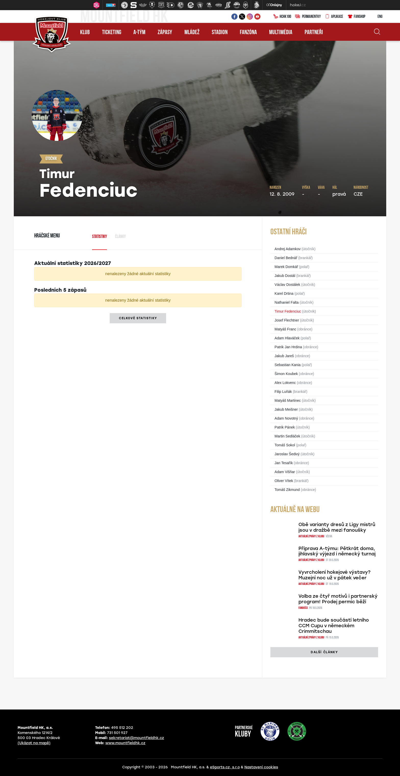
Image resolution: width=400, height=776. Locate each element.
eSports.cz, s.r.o (225, 767)
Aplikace (334, 17)
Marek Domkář (286, 267)
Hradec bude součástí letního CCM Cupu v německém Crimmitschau (333, 625)
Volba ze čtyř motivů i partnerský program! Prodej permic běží (338, 599)
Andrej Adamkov (287, 249)
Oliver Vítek (283, 481)
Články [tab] (120, 236)
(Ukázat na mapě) (34, 743)
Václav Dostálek (287, 285)
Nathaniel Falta (286, 302)
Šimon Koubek (286, 374)
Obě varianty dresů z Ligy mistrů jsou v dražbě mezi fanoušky (336, 527)
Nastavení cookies (261, 767)
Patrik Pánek (284, 427)
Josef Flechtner (286, 320)
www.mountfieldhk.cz (125, 743)
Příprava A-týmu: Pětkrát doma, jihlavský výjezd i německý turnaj (337, 551)
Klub (85, 33)
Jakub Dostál (284, 276)
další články (324, 652)
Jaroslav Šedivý (286, 454)
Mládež (191, 33)
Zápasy (165, 33)
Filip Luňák (283, 392)
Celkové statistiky (138, 318)
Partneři (314, 33)
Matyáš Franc (285, 329)
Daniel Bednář (285, 258)
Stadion (220, 33)
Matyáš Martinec (287, 400)
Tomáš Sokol (284, 445)
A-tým (139, 33)
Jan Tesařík (283, 463)
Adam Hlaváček (286, 338)
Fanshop (356, 17)
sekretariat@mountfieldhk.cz (136, 738)
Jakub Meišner (286, 409)
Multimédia (280, 33)
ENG (375, 17)
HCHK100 (282, 17)
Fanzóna (248, 33)
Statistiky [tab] (99, 236)
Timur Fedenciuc (287, 311)
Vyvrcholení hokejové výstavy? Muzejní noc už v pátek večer (334, 575)
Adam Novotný (286, 418)
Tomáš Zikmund (287, 490)
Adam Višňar (284, 472)
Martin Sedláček (287, 436)
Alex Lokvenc (285, 383)
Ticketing (111, 33)
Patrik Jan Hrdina (288, 347)
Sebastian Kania (287, 365)
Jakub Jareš (284, 356)
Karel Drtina (283, 293)
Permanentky (308, 17)
